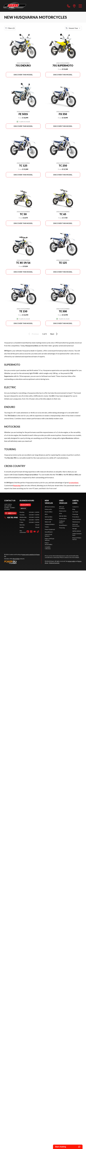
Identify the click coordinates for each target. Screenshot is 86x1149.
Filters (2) (10, 28)
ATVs (46, 514)
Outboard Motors (50, 524)
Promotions (75, 517)
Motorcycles (48, 509)
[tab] (25, 504)
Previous (33, 334)
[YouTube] (34, 531)
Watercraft (48, 522)
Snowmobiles (48, 519)
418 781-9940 (11, 517)
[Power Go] (22, 562)
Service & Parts (76, 519)
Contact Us (75, 507)
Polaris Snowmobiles (48, 543)
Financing (62, 527)
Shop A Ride (16, 558)
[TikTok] (38, 531)
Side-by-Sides (48, 517)
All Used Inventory (62, 507)
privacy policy (71, 561)
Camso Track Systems (48, 535)
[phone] (69, 6)
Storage (74, 528)
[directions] (74, 6)
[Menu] (80, 6)
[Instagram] (31, 531)
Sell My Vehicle (76, 531)
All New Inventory (50, 507)
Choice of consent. (54, 563)
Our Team (75, 512)
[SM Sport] (14, 6)
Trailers (47, 527)
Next (54, 334)
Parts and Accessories (75, 525)
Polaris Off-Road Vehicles (49, 539)
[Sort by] (73, 28)
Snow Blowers (49, 532)
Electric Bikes (48, 512)
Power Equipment (50, 529)
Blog (73, 509)
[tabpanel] (29, 519)
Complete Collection (48, 547)
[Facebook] (28, 531)
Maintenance (76, 522)
